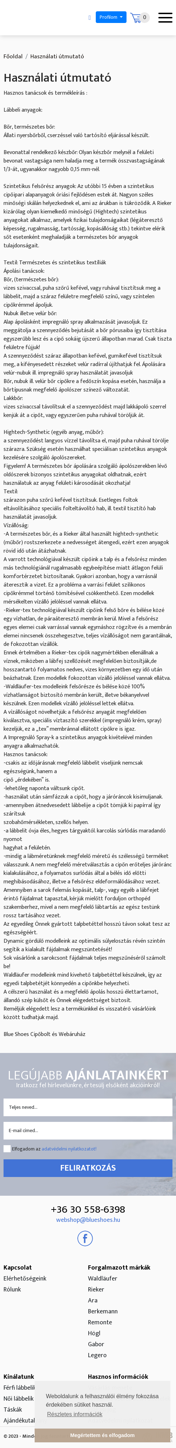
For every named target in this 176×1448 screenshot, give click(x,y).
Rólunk (12, 1289)
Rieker (96, 1289)
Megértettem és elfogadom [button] (102, 1435)
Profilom (109, 17)
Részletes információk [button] (74, 1414)
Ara (93, 1300)
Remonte (100, 1322)
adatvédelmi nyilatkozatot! (69, 1149)
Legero (97, 1355)
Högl (94, 1333)
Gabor (96, 1344)
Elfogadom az (54, 1149)
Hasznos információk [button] (118, 1377)
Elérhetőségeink (25, 1278)
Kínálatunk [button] (19, 1377)
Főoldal (13, 56)
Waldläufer (102, 1278)
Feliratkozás (88, 1168)
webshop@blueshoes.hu (88, 1220)
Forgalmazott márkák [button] (119, 1267)
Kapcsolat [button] (18, 1267)
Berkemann (103, 1311)
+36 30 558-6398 (88, 1209)
